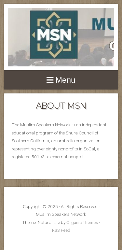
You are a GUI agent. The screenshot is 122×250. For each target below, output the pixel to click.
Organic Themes (82, 222)
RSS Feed (61, 230)
